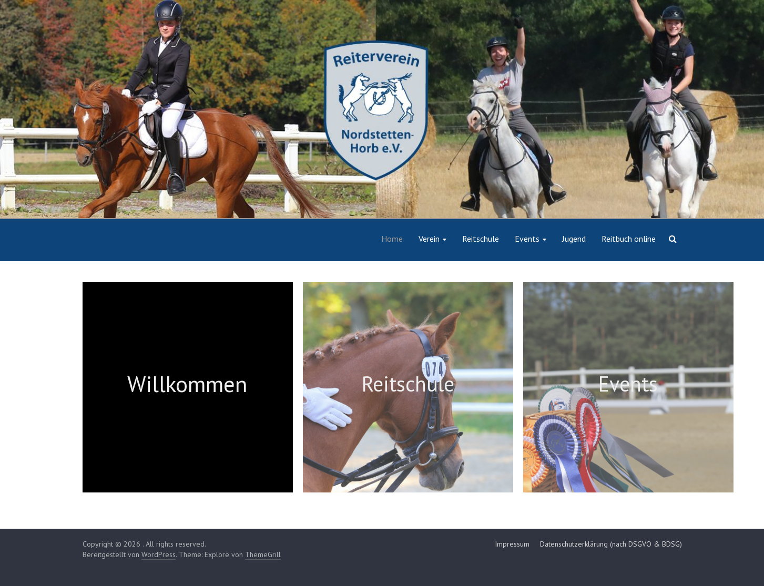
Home (392, 238)
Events (527, 238)
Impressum (512, 544)
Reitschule (480, 238)
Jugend (574, 238)
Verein (429, 238)
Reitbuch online (629, 238)
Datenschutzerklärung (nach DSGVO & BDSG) (611, 544)
